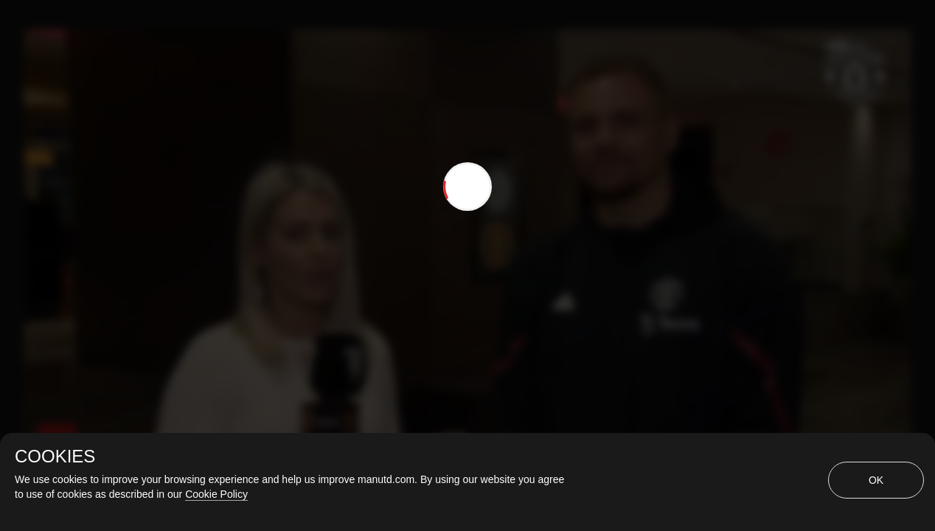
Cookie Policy (216, 494)
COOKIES (55, 456)
